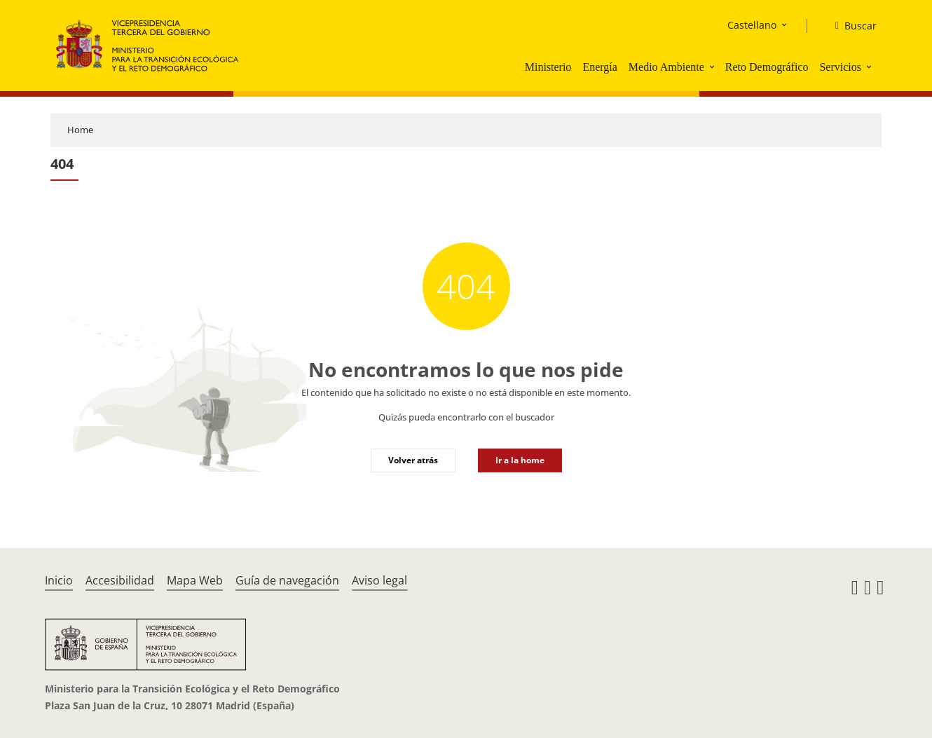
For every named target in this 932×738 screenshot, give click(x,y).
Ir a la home (519, 460)
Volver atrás (413, 460)
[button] (713, 66)
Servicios (840, 67)
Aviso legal (379, 580)
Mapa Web (195, 580)
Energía (599, 67)
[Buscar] (850, 26)
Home (80, 129)
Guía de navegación (287, 580)
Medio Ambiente (666, 67)
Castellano (751, 25)
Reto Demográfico (767, 67)
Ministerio (548, 67)
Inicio (59, 580)
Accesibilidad (119, 580)
